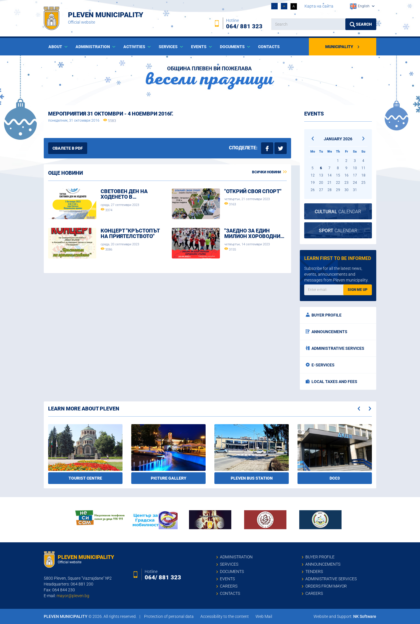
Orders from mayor (326, 586)
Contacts (269, 46)
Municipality (342, 46)
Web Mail (264, 616)
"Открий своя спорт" (252, 191)
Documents (232, 571)
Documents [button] (233, 46)
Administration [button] (93, 46)
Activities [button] (134, 46)
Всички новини (269, 172)
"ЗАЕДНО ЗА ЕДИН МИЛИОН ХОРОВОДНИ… (254, 234)
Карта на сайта (318, 6)
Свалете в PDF (67, 148)
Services (229, 564)
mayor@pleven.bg (73, 595)
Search (361, 24)
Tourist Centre (85, 478)
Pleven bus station (252, 478)
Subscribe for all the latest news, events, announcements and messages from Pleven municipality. (336, 274)
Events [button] (199, 46)
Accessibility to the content (224, 616)
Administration (236, 557)
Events (227, 578)
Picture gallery (168, 478)
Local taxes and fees (331, 381)
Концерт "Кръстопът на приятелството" (130, 234)
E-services (320, 365)
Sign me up (358, 290)
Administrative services (335, 348)
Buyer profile (324, 315)
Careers (228, 586)
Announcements (326, 331)
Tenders (314, 571)
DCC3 (335, 478)
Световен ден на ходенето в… (124, 194)
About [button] (55, 46)
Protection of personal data (169, 616)
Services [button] (168, 46)
